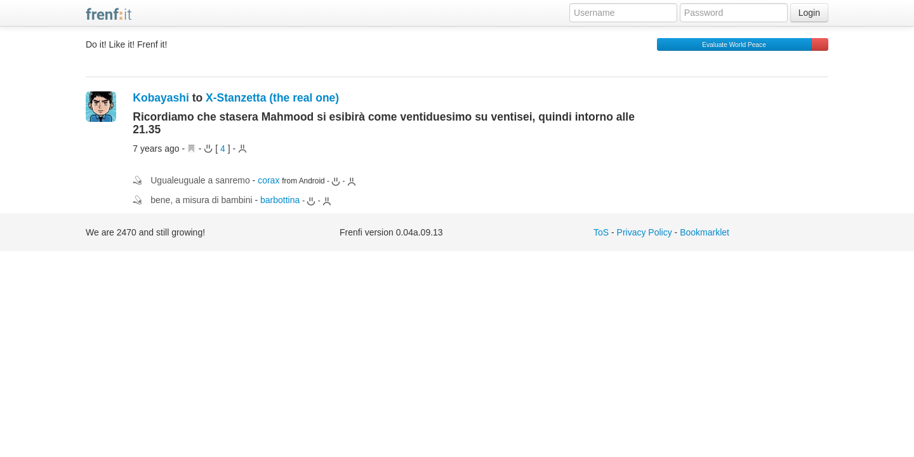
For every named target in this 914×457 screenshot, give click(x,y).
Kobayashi (161, 97)
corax (268, 180)
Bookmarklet (704, 232)
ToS (601, 232)
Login (809, 13)
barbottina (280, 200)
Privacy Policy (644, 232)
